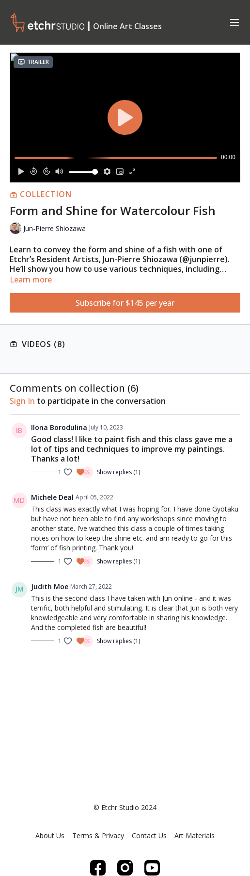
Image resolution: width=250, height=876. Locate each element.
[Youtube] (152, 868)
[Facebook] (98, 868)
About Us (49, 835)
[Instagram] (125, 868)
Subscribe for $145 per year (125, 303)
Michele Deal (52, 497)
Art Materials (194, 835)
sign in (22, 401)
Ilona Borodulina (59, 427)
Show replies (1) (118, 472)
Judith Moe (49, 586)
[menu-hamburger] (234, 22)
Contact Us (149, 835)
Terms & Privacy (98, 835)
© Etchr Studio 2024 (125, 807)
